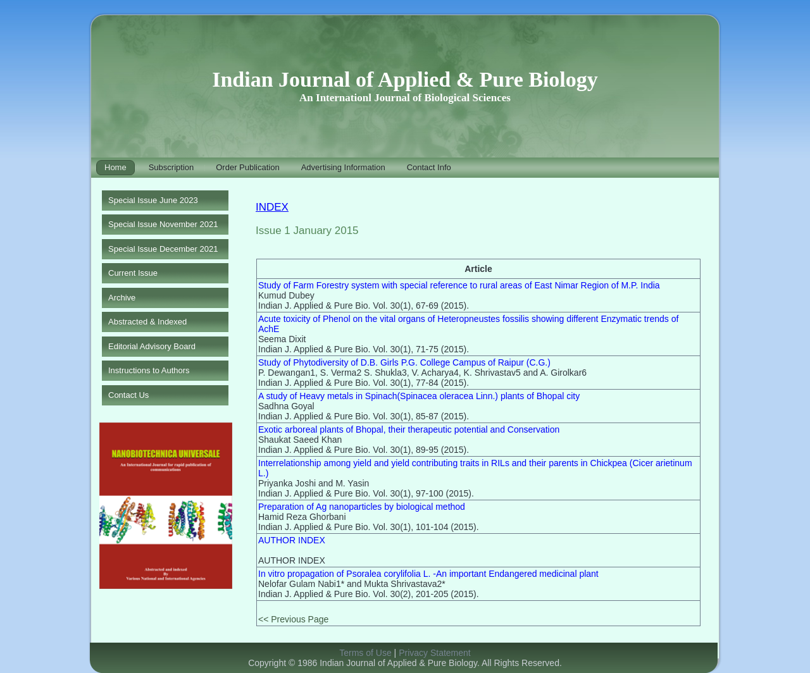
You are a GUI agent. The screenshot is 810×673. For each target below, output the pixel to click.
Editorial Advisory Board (152, 346)
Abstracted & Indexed (147, 321)
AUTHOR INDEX (291, 540)
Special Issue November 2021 (163, 224)
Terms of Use (365, 653)
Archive (121, 297)
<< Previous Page (293, 619)
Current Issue (133, 273)
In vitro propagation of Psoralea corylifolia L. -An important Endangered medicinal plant (428, 574)
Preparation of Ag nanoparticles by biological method (361, 507)
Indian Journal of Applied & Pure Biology (405, 79)
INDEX (272, 207)
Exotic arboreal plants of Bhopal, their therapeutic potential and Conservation (408, 429)
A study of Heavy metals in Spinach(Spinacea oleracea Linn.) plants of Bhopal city (419, 396)
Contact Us (128, 395)
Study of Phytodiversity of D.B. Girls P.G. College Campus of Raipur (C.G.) (404, 362)
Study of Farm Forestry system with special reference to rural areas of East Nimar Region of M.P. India (459, 285)
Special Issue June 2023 (153, 200)
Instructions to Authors (149, 370)
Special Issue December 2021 (163, 249)
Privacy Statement (435, 653)
